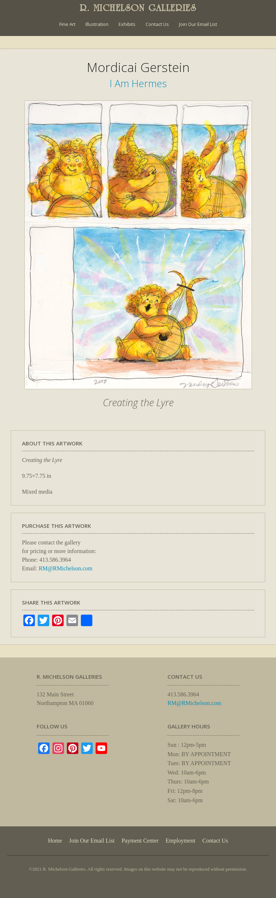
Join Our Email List (198, 24)
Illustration (97, 24)
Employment (181, 841)
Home (55, 841)
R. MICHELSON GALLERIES (138, 8)
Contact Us (157, 24)
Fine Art (67, 24)
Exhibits (127, 24)
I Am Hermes (138, 83)
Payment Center (139, 841)
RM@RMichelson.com (65, 568)
